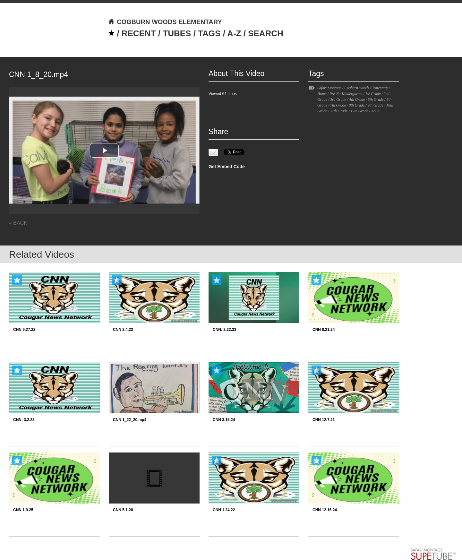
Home (322, 93)
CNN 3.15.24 (224, 420)
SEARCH (265, 33)
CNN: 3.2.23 (24, 420)
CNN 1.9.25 (23, 510)
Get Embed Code (227, 166)
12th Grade (359, 111)
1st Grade (373, 93)
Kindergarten (352, 93)
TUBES (177, 33)
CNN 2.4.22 (123, 329)
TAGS (209, 33)
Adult (375, 111)
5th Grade (376, 99)
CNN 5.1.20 (123, 510)
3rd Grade (338, 99)
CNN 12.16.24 (324, 510)
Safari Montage (329, 88)
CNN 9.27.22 (24, 329)
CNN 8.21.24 (323, 329)
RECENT (139, 33)
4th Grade (357, 99)
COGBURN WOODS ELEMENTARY (165, 21)
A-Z (234, 33)
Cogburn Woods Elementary (366, 88)
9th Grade (375, 105)
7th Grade (338, 105)
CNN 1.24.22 (224, 510)
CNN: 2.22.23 (224, 329)
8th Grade (356, 105)
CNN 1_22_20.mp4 (129, 420)
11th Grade (338, 111)
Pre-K (334, 93)
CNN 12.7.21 (323, 420)
